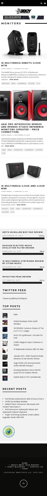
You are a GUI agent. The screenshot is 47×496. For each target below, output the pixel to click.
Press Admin (6, 135)
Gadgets (5, 208)
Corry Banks (6, 68)
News (13, 83)
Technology (18, 149)
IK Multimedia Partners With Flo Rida (28, 349)
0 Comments (22, 83)
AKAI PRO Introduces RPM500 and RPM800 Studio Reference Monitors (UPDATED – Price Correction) (22, 128)
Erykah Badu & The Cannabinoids (27, 377)
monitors (5, 83)
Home (25, 463)
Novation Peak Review (17, 277)
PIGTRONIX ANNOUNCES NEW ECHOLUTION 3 (24, 399)
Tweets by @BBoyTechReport (15, 298)
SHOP (25, 469)
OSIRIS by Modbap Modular (16, 401)
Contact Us (36, 467)
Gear (4, 149)
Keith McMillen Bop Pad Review (23, 232)
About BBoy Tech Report (25, 465)
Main (16, 314)
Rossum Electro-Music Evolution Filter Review (18, 246)
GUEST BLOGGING (16, 467)
